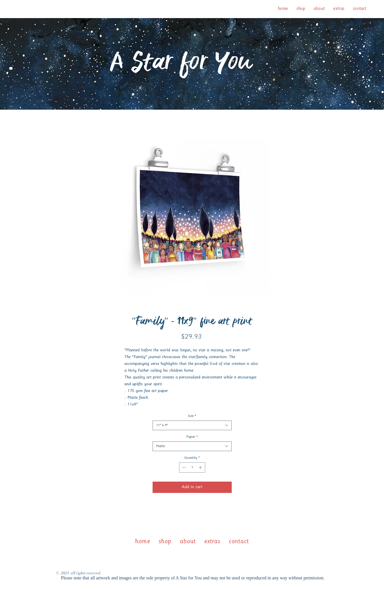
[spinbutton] (192, 467)
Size (192, 416)
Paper (192, 437)
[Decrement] (183, 467)
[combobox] (192, 425)
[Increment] (201, 467)
